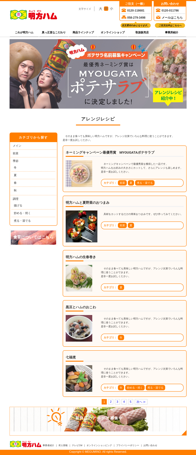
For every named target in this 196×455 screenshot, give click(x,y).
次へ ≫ (141, 401)
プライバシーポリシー (127, 445)
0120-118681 (135, 10)
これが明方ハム (24, 32)
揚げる (18, 205)
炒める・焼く (22, 213)
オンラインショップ (113, 32)
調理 (15, 198)
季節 (15, 160)
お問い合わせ (150, 445)
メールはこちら (172, 17)
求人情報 (63, 445)
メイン (17, 145)
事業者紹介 (48, 445)
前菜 (15, 153)
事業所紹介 (171, 32)
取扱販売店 (142, 32)
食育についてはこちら (33, 237)
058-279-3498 (136, 17)
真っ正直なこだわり (54, 32)
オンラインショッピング (99, 445)
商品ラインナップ (83, 32)
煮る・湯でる (22, 220)
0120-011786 (170, 10)
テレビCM (77, 445)
